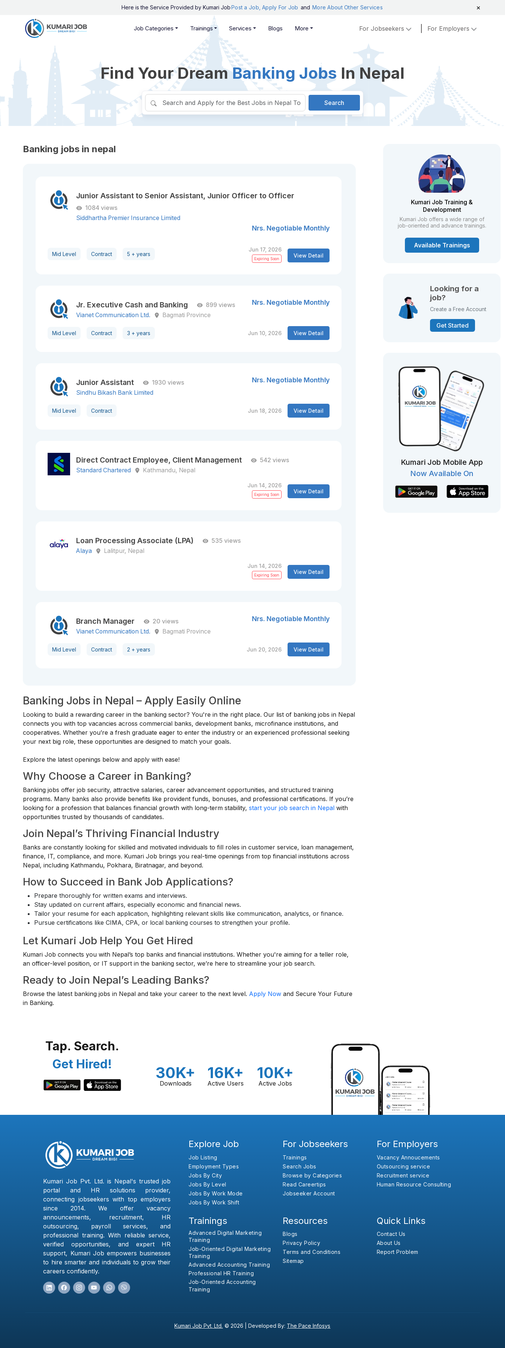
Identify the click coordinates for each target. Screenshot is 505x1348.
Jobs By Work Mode (216, 1193)
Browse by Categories (312, 1175)
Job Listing (203, 1157)
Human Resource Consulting (414, 1184)
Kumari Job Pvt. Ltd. (198, 1326)
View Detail (309, 255)
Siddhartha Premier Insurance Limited (128, 218)
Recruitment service (403, 1175)
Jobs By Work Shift (214, 1202)
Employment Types (214, 1166)
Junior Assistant (105, 382)
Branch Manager (105, 621)
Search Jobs (299, 1166)
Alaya (84, 550)
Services (240, 28)
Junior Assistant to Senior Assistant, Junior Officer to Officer (185, 195)
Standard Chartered (103, 470)
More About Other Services (347, 7)
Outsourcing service (403, 1166)
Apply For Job (281, 7)
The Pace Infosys (308, 1326)
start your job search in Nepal (291, 808)
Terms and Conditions (311, 1252)
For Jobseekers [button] (386, 28)
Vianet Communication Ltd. (113, 315)
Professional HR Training (221, 1273)
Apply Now (265, 994)
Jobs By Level (207, 1184)
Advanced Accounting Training (229, 1264)
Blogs (275, 28)
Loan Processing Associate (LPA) (134, 540)
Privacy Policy (301, 1243)
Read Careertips (304, 1184)
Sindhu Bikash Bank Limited (114, 392)
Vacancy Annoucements (408, 1157)
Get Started (452, 325)
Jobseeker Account (309, 1193)
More (302, 28)
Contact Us (391, 1234)
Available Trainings (442, 245)
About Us (389, 1243)
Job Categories (154, 28)
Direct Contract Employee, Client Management (159, 459)
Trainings (201, 28)
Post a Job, (246, 7)
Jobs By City (205, 1175)
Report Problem (397, 1252)
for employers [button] (452, 28)
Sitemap (293, 1261)
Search (334, 102)
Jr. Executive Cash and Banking (132, 304)
